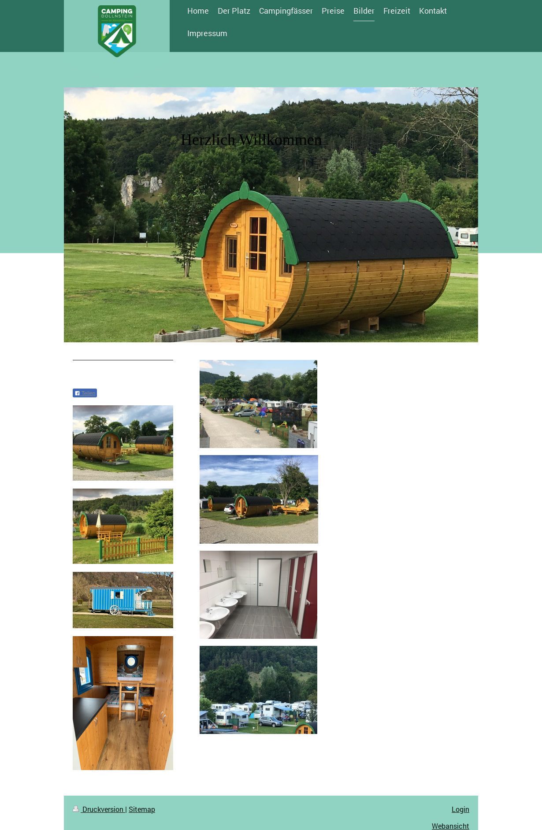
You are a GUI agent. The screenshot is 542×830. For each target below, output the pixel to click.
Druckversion (99, 809)
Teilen (84, 393)
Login (460, 809)
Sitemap (142, 809)
